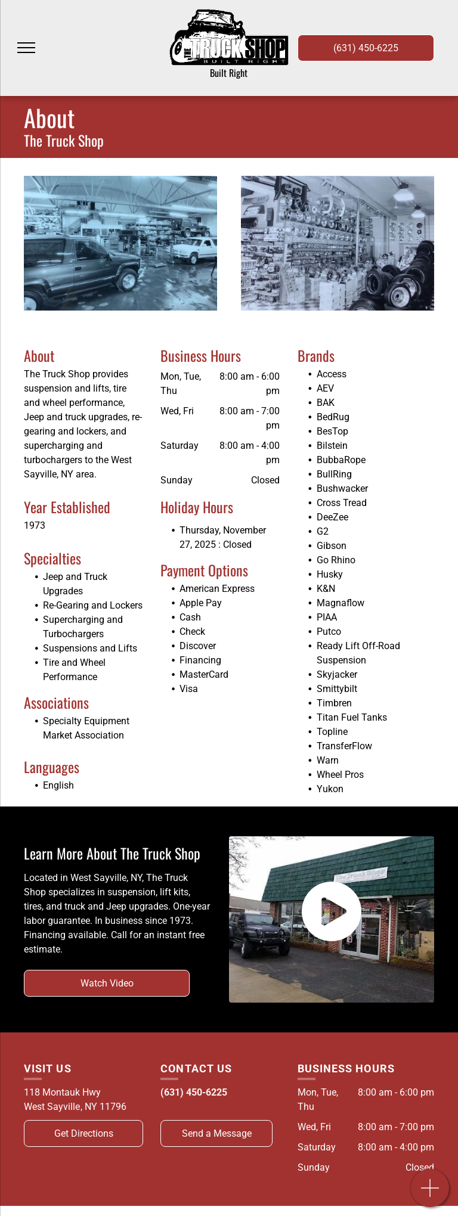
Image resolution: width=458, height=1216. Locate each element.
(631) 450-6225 (193, 1092)
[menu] (26, 47)
